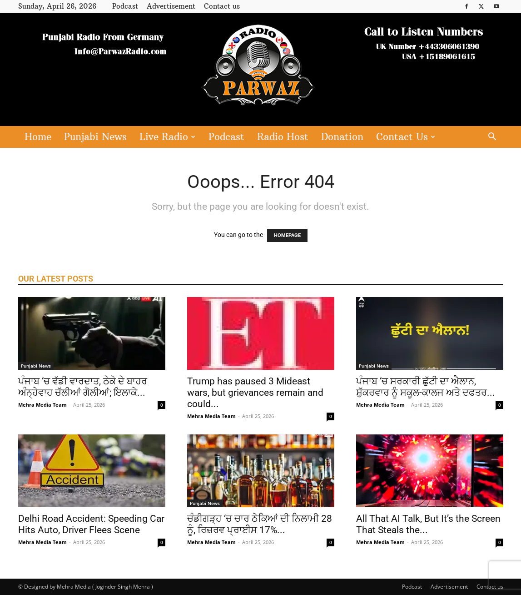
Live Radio (167, 137)
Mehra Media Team (42, 404)
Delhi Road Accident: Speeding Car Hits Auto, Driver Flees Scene (91, 524)
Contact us (222, 6)
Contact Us (405, 137)
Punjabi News (95, 137)
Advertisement (171, 6)
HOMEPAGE (287, 235)
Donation (342, 137)
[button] (492, 137)
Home (38, 137)
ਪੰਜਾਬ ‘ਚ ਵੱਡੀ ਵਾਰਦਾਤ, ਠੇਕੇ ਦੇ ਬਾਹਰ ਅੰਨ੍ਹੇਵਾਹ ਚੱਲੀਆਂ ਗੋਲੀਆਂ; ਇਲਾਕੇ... (82, 387)
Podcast (125, 6)
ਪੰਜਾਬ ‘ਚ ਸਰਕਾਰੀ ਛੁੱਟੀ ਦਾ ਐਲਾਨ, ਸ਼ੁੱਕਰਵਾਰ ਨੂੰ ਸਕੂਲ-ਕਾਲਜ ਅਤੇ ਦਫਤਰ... (425, 387)
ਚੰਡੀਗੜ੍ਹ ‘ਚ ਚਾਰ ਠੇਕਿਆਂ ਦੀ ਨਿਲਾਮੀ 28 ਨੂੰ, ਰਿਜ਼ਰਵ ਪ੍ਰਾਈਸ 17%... (259, 524)
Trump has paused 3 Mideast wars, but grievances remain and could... (255, 392)
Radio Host (282, 137)
